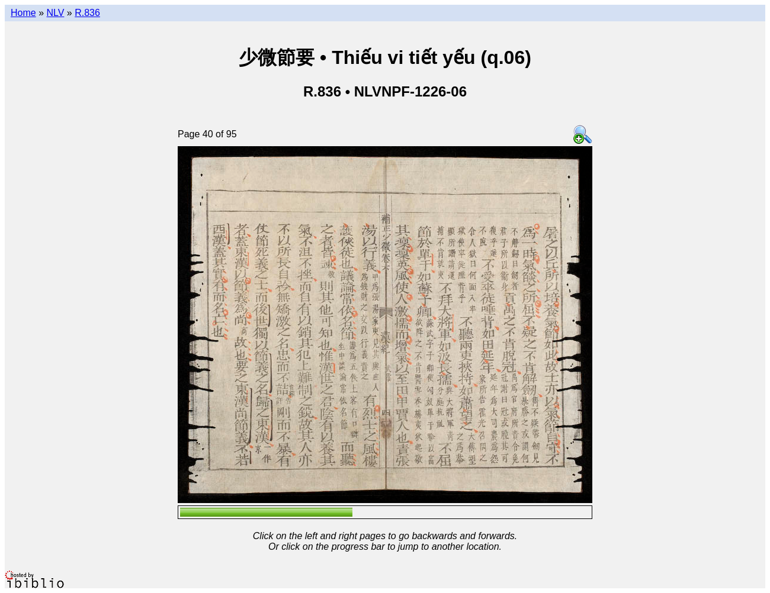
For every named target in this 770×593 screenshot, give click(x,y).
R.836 (87, 13)
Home (23, 13)
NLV (55, 13)
